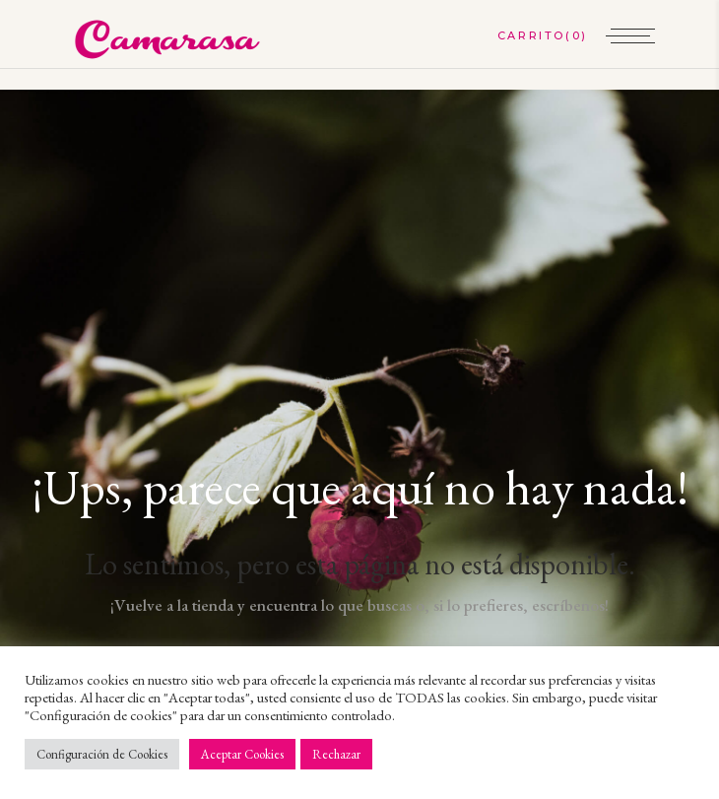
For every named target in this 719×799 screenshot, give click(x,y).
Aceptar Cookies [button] (242, 754)
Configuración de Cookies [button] (101, 754)
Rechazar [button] (336, 754)
